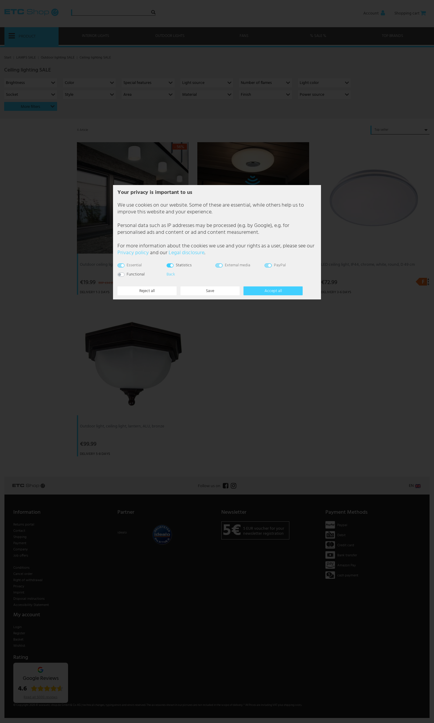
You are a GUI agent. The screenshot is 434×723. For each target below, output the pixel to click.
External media (237, 265)
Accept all (273, 291)
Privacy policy (133, 253)
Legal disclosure (186, 253)
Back (171, 274)
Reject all (147, 291)
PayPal (280, 265)
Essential (134, 265)
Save (210, 291)
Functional (136, 274)
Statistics (184, 265)
